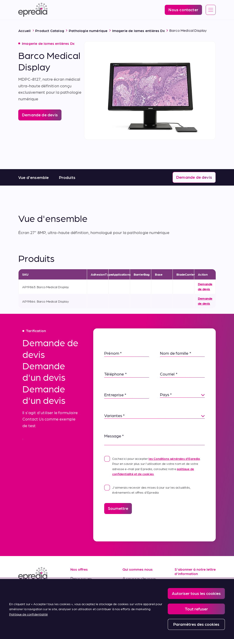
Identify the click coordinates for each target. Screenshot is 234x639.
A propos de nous (139, 578)
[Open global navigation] (211, 10)
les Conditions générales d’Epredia (174, 458)
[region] (117, 609)
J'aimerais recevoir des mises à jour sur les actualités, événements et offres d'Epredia (147, 489)
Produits (67, 177)
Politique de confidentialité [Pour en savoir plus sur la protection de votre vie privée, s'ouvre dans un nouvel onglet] (28, 614)
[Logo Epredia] (33, 10)
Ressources (81, 578)
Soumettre (118, 508)
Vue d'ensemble (33, 177)
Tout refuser (196, 608)
